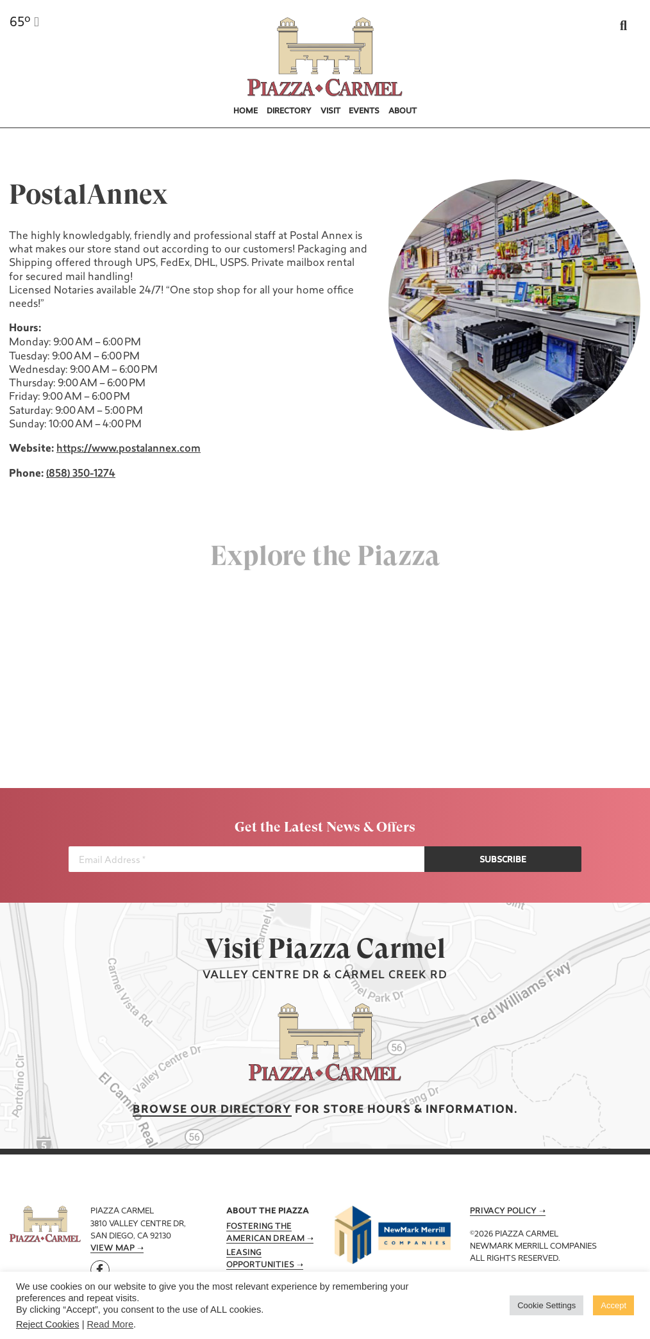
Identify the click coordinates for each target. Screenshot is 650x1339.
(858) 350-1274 (79, 474)
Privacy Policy (503, 1211)
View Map (112, 1249)
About (402, 111)
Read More (110, 1324)
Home (245, 111)
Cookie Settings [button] (546, 1305)
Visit (330, 111)
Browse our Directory (212, 1110)
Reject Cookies (47, 1324)
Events (364, 111)
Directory (289, 111)
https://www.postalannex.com (127, 449)
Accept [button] (613, 1305)
